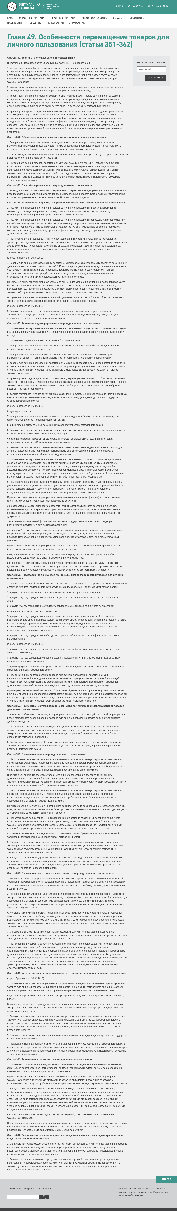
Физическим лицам (64, 18)
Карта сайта (135, 6)
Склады (117, 18)
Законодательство (94, 18)
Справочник (77, 23)
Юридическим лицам (32, 18)
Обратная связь (157, 6)
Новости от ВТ (137, 18)
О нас (119, 6)
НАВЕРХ (166, 1179)
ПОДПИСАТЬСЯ (156, 78)
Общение (35, 23)
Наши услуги (15, 23)
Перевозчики (55, 23)
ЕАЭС (10, 18)
